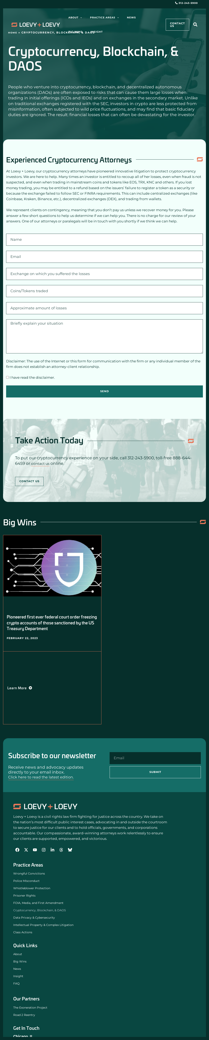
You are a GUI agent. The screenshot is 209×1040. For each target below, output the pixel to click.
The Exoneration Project (30, 1007)
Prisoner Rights (24, 896)
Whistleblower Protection (31, 888)
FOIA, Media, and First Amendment (38, 903)
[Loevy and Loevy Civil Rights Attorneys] (45, 806)
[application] (78, 17)
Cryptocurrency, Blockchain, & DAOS (39, 910)
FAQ (16, 984)
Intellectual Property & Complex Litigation (43, 925)
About (17, 954)
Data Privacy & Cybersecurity (34, 918)
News (17, 969)
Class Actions (23, 932)
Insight (18, 976)
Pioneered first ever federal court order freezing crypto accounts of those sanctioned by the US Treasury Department (51, 623)
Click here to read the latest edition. (44, 777)
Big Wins (20, 961)
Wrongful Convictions (29, 874)
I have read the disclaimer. (32, 377)
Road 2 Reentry (24, 1015)
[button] (195, 25)
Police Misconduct (26, 881)
